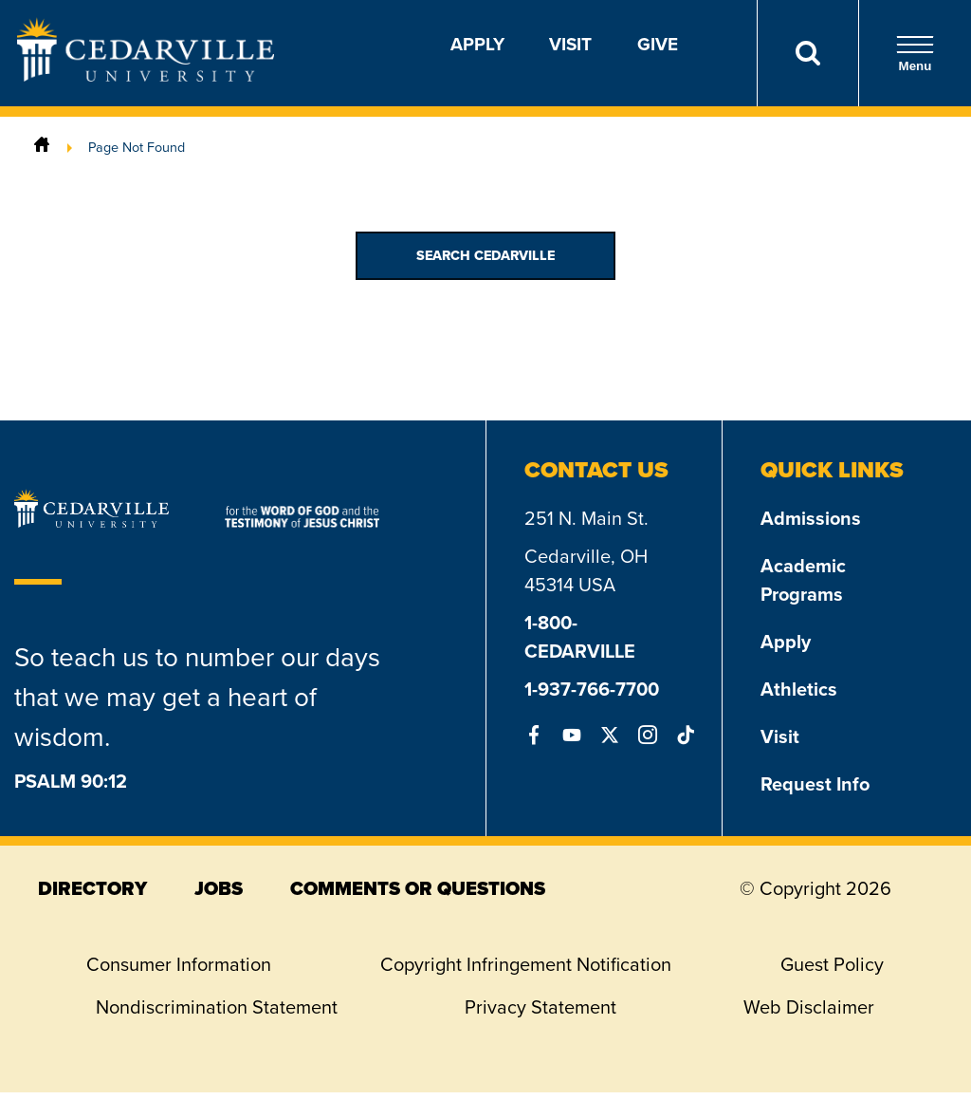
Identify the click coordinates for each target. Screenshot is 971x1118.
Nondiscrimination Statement (217, 1007)
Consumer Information (178, 964)
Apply (477, 44)
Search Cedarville (485, 256)
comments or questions (417, 888)
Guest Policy (832, 964)
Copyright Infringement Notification (525, 964)
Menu (915, 53)
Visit (570, 44)
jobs (218, 888)
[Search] (807, 53)
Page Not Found (136, 147)
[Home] (41, 147)
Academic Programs (803, 579)
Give (657, 44)
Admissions (810, 518)
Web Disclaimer (808, 1007)
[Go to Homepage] (145, 76)
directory (92, 888)
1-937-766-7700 (591, 689)
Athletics (798, 689)
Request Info (815, 784)
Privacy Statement (540, 1007)
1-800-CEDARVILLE (579, 636)
